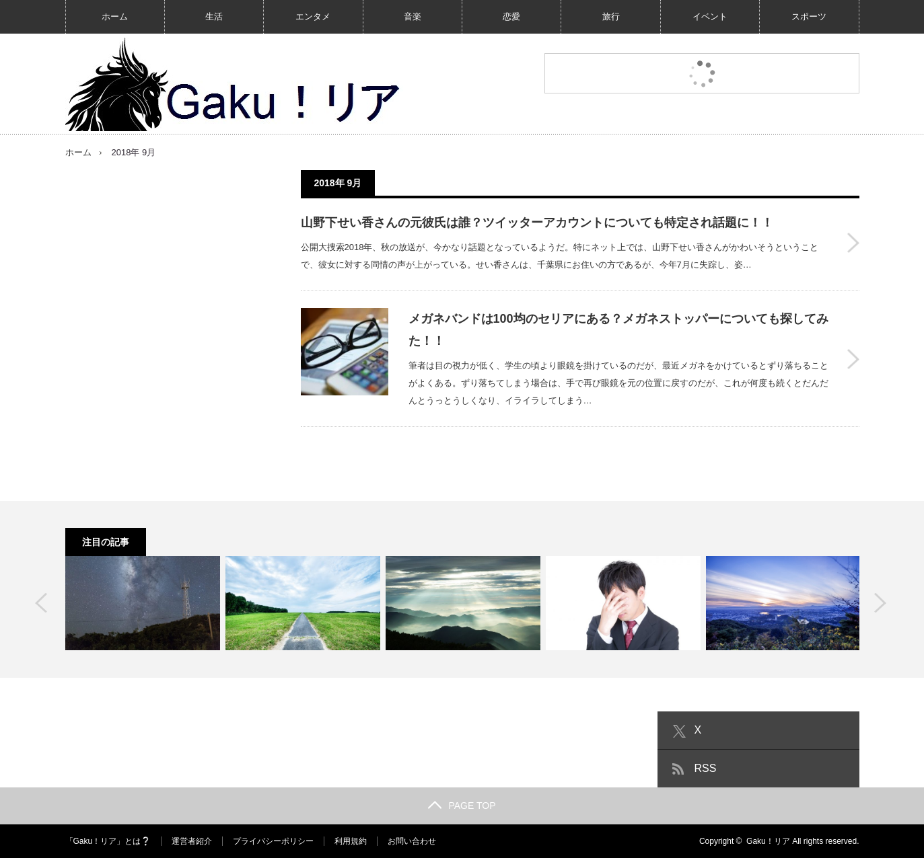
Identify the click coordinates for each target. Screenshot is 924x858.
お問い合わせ (412, 841)
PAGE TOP (461, 805)
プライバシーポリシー (273, 841)
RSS (706, 768)
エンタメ (312, 16)
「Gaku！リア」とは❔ (108, 841)
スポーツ (808, 16)
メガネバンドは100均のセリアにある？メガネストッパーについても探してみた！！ (618, 329)
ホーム (115, 16)
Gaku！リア (768, 841)
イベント (709, 16)
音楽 (412, 16)
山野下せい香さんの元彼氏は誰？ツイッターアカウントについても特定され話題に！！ (537, 222)
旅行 (611, 16)
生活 (214, 16)
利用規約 (350, 841)
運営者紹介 (192, 841)
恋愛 (511, 16)
